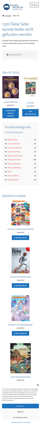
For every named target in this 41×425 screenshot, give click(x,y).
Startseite (8, 16)
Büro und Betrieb (14, 144)
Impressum (28, 422)
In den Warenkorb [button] (20, 238)
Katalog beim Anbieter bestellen (11, 113)
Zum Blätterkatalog (30, 112)
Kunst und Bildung (14, 164)
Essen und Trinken (14, 152)
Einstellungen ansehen (20, 417)
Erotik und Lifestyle (14, 148)
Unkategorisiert (13, 180)
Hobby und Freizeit (14, 160)
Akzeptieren (20, 406)
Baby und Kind (12, 140)
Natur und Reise (13, 176)
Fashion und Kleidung (15, 156)
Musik (10, 172)
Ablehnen (20, 412)
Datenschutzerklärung (18, 422)
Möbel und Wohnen (14, 168)
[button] (38, 385)
